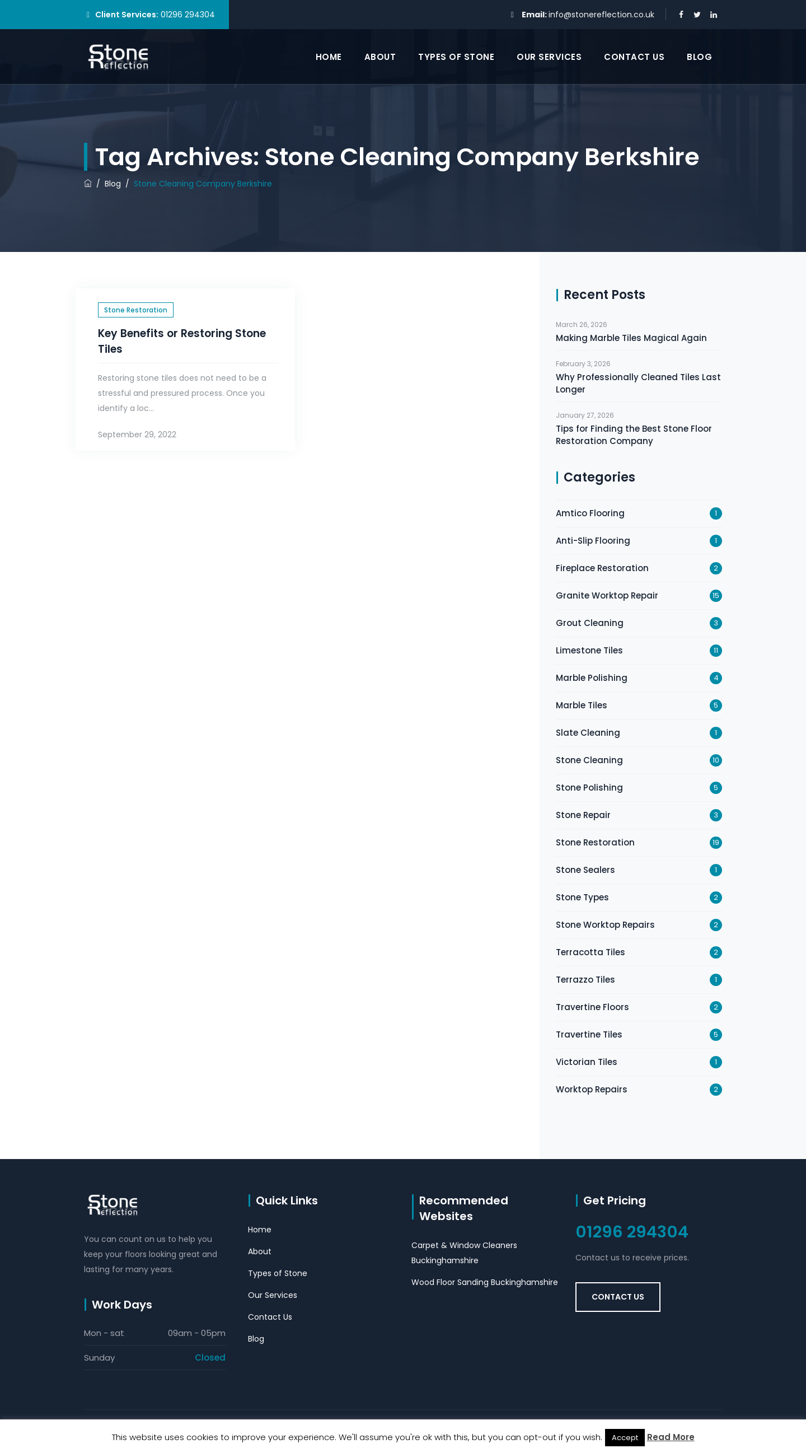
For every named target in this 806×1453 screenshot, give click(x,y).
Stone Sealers (585, 870)
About (380, 57)
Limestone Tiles (589, 650)
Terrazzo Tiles (585, 979)
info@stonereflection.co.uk (601, 14)
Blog (699, 57)
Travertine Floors (592, 1007)
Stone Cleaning (589, 760)
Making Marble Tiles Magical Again (631, 338)
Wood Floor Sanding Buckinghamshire (484, 1282)
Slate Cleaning (588, 733)
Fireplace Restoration (602, 568)
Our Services (549, 57)
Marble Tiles (581, 705)
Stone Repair (583, 815)
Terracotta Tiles (590, 952)
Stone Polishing (589, 787)
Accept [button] (625, 1437)
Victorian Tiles (586, 1062)
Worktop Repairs (591, 1089)
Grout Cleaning (590, 623)
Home (329, 57)
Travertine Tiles (589, 1034)
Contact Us (634, 57)
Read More (671, 1437)
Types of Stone (456, 57)
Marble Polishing (591, 678)
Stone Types (582, 897)
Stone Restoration (135, 310)
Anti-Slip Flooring (593, 540)
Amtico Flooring (590, 513)
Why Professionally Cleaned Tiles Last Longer (638, 383)
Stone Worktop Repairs (605, 925)
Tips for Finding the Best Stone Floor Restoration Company (634, 435)
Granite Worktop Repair (607, 595)
